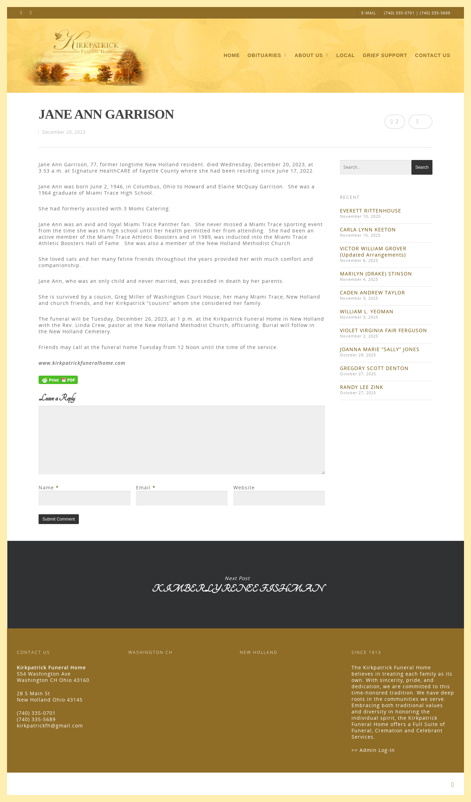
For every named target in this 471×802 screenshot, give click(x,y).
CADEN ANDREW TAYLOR (372, 292)
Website (244, 487)
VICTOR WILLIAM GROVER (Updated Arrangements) (373, 251)
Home (232, 55)
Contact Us (432, 55)
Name (49, 487)
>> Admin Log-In (373, 750)
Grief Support (385, 55)
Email (146, 487)
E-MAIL (368, 12)
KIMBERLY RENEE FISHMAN (237, 584)
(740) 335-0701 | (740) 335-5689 (417, 12)
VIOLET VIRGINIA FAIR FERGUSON (383, 330)
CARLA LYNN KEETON (368, 229)
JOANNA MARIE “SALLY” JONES (379, 349)
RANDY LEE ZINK (361, 387)
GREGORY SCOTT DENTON (374, 368)
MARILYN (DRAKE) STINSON (376, 273)
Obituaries (267, 55)
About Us (312, 55)
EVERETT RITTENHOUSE (370, 210)
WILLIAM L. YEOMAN (367, 311)
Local (345, 55)
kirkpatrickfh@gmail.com (50, 725)
